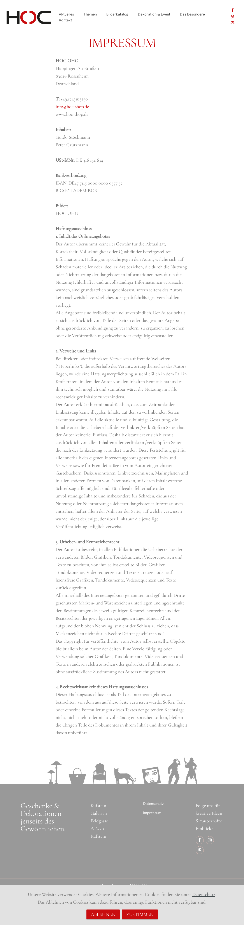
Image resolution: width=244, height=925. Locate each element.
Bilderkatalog (117, 14)
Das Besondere (192, 14)
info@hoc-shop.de (72, 106)
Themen (90, 14)
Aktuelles (66, 14)
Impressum (152, 812)
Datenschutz (153, 803)
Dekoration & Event (154, 14)
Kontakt (65, 20)
